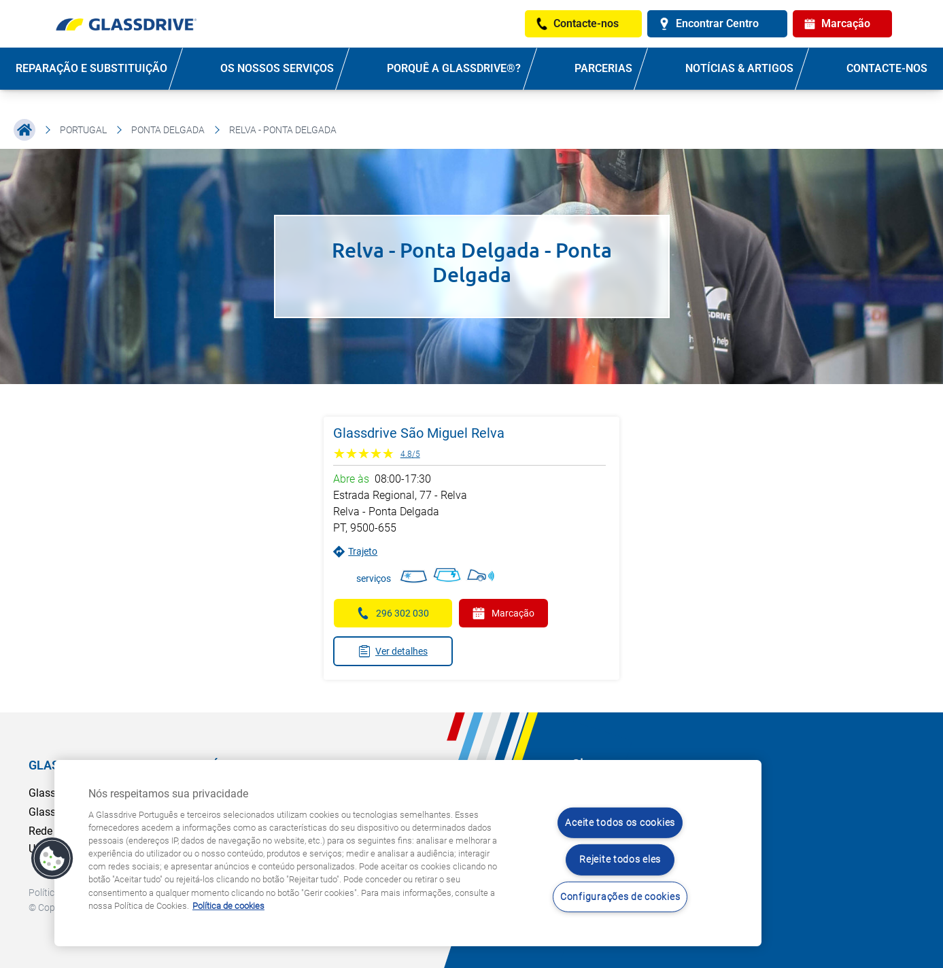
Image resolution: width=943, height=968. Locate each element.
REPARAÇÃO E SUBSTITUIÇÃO (91, 68)
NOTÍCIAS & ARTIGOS (739, 68)
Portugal (83, 129)
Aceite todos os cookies (620, 823)
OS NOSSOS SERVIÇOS (277, 68)
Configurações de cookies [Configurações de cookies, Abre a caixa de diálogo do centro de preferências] (620, 897)
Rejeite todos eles (620, 859)
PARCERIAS (603, 68)
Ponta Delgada (168, 129)
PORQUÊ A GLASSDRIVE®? (454, 68)
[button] (52, 858)
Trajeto (355, 551)
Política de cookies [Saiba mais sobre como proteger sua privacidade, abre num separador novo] (228, 906)
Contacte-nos (886, 68)
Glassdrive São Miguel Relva (418, 433)
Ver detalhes (393, 651)
